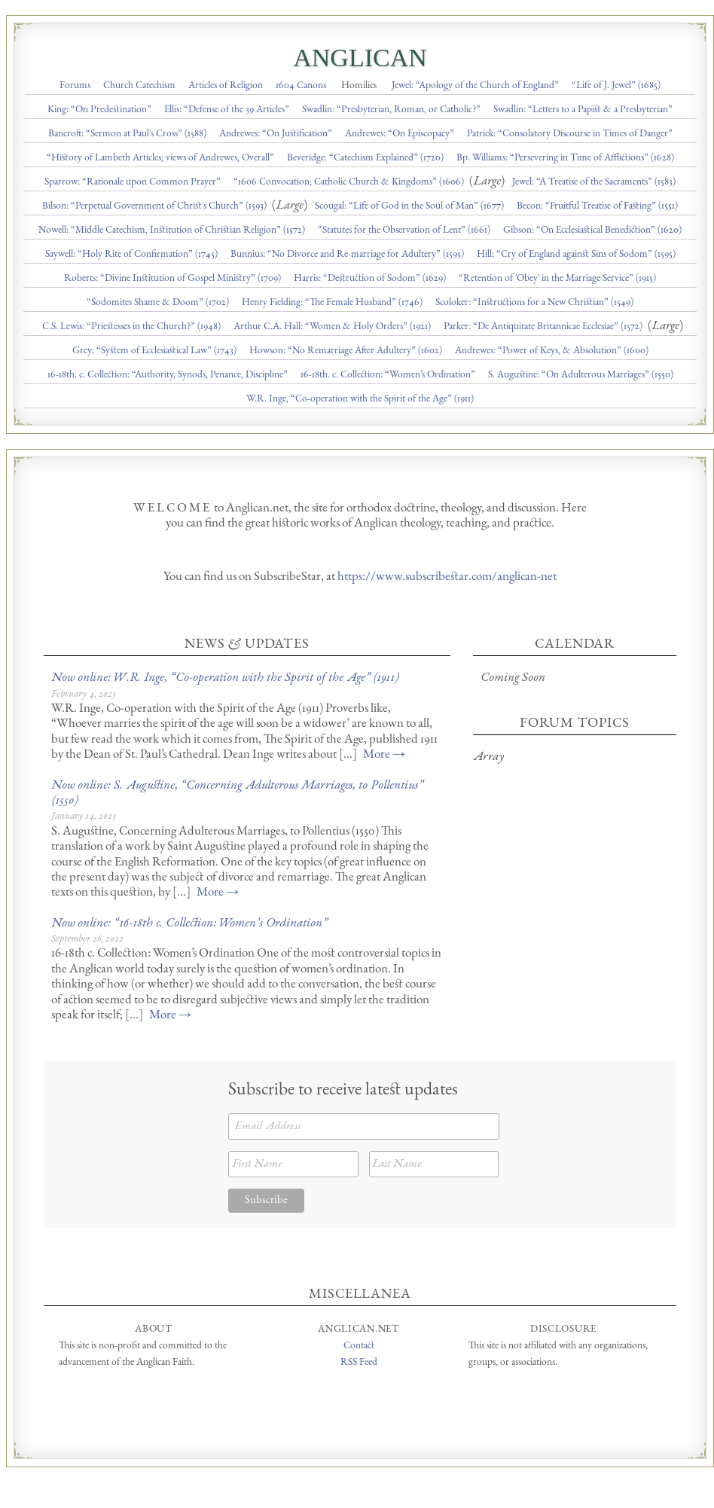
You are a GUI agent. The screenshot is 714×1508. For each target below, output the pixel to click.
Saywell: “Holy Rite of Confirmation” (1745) (131, 254)
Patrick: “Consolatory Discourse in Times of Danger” (570, 134)
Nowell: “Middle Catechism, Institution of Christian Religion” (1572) (171, 230)
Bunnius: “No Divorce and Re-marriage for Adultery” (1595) (347, 254)
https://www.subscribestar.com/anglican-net (447, 577)
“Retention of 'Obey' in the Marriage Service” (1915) (557, 278)
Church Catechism (139, 86)
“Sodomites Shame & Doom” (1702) (158, 303)
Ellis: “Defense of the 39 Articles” (226, 110)
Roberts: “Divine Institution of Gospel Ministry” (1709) (172, 278)
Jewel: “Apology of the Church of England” (475, 86)
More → (384, 755)
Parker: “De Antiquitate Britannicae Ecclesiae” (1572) (543, 327)
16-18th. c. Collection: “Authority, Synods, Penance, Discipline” (167, 375)
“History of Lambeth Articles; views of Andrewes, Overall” (160, 158)
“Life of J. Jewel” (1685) (616, 86)
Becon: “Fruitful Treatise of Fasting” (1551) (597, 206)
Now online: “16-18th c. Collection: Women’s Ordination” (189, 923)
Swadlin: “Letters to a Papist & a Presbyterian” (583, 110)
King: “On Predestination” (99, 110)
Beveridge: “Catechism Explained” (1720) (365, 158)
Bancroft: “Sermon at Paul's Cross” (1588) (127, 134)
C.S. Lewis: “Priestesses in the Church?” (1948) (131, 327)
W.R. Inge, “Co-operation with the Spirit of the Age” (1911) (360, 399)
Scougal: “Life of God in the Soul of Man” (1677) (409, 206)
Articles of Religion (225, 86)
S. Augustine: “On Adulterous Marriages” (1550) (580, 375)
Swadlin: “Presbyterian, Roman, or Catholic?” (391, 110)
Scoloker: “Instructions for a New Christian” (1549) (534, 303)
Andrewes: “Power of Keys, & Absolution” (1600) (551, 351)
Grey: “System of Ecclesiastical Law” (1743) (154, 351)
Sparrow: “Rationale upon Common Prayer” (132, 182)
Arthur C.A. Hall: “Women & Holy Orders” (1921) (332, 327)
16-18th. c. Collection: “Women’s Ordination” (388, 375)
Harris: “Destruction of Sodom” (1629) (370, 278)
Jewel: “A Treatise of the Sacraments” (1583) (594, 182)
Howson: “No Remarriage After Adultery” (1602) (345, 351)
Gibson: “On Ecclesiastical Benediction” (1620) (592, 230)
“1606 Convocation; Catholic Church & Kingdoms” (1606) (348, 182)
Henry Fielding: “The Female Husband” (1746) (332, 303)
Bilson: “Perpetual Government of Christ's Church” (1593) (154, 206)
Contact (358, 1346)
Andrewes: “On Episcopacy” (399, 134)
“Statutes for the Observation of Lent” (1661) (404, 230)
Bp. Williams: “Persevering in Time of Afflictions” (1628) (565, 158)
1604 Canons (301, 86)
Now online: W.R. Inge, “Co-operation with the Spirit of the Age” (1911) (224, 678)
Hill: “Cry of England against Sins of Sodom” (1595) (576, 254)
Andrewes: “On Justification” (275, 134)
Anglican (360, 58)
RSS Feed (358, 1362)
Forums (75, 86)
